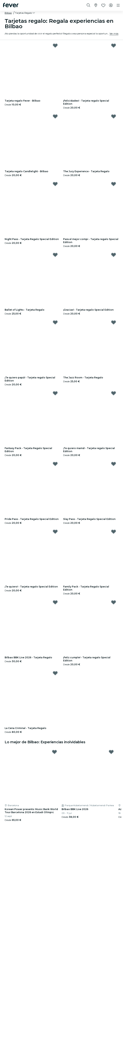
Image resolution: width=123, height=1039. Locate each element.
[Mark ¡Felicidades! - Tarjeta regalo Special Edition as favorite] (113, 45)
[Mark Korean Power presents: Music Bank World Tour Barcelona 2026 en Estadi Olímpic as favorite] (54, 751)
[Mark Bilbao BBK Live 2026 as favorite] (111, 751)
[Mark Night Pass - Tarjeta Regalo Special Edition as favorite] (55, 183)
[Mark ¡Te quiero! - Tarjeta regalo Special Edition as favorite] (55, 531)
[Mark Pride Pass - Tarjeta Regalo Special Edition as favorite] (55, 463)
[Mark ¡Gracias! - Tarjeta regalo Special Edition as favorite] (113, 254)
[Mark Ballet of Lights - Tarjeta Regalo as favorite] (55, 254)
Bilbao (8, 12)
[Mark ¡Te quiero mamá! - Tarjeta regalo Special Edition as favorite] (113, 393)
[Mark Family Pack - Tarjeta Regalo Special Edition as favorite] (113, 531)
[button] (25, 13)
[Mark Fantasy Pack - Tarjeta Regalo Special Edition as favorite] (55, 393)
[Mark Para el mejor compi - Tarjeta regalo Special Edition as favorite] (113, 183)
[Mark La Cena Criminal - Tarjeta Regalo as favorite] (55, 673)
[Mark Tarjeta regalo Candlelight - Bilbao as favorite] (55, 116)
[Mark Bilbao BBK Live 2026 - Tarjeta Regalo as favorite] (55, 602)
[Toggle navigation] (118, 5)
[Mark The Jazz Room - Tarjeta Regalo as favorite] (113, 322)
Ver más (113, 33)
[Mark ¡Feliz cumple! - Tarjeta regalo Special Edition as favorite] (113, 602)
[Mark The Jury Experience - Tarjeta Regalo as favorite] (113, 116)
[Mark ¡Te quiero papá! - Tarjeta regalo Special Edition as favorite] (55, 322)
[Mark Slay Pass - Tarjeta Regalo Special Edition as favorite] (113, 463)
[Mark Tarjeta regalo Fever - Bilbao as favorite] (55, 45)
